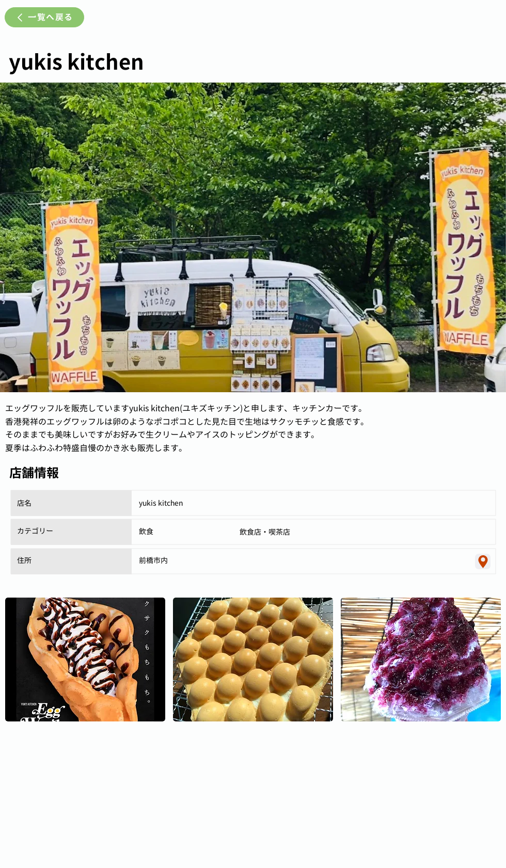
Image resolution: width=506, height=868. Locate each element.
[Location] (483, 561)
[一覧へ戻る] (44, 17)
